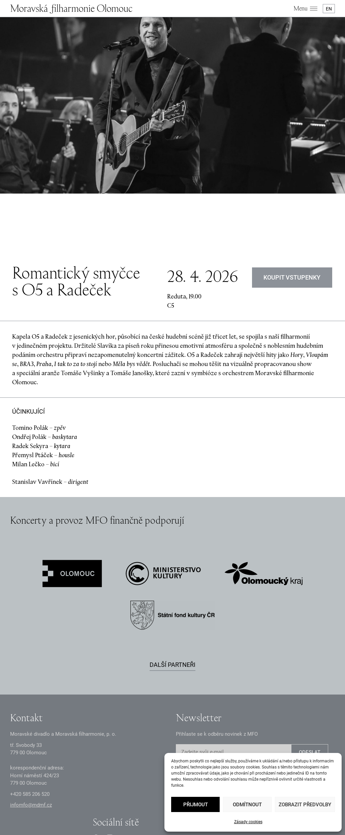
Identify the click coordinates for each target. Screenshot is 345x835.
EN (329, 8)
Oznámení (118, 801)
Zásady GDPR (87, 801)
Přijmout (195, 805)
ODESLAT (309, 681)
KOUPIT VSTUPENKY (292, 206)
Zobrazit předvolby (305, 805)
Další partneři (172, 593)
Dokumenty (147, 801)
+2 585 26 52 (30, 723)
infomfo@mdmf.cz (31, 734)
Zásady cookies (248, 821)
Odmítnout (247, 805)
